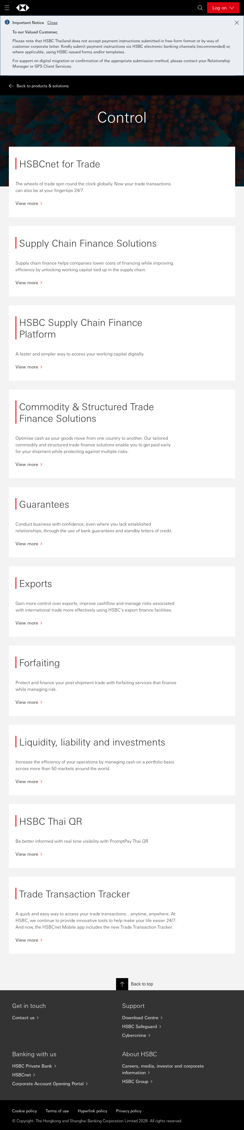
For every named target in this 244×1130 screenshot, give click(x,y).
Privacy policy (128, 1110)
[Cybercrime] (166, 1035)
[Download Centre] (166, 1017)
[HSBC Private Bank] (56, 1066)
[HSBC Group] (166, 1081)
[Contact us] (56, 1017)
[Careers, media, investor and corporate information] (166, 1069)
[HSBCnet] (56, 1074)
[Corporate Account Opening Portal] (56, 1083)
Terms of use (57, 1110)
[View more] (96, 203)
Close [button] (52, 22)
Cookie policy (24, 1110)
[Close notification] (237, 23)
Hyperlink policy (92, 1110)
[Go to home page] (23, 7)
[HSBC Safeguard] (166, 1026)
